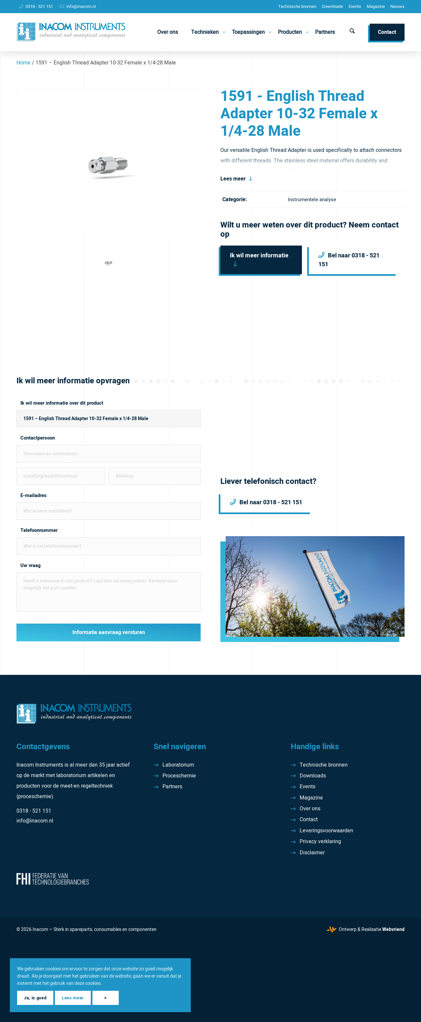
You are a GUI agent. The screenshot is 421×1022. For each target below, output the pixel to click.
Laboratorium (178, 765)
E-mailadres (33, 495)
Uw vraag (30, 565)
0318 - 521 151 (39, 6)
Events (355, 6)
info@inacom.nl (81, 6)
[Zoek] (352, 32)
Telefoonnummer (39, 530)
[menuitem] (297, 6)
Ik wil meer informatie (259, 255)
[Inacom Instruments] (70, 32)
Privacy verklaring (320, 841)
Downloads (332, 6)
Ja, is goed (35, 998)
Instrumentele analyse (312, 199)
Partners (172, 787)
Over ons (310, 809)
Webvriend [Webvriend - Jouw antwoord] (393, 929)
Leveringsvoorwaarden (326, 831)
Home (23, 63)
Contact (309, 819)
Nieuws (397, 6)
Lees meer (233, 179)
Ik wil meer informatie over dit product (61, 403)
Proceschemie (179, 776)
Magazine (376, 6)
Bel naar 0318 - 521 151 (349, 260)
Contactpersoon (37, 438)
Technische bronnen (297, 6)
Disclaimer (312, 853)
